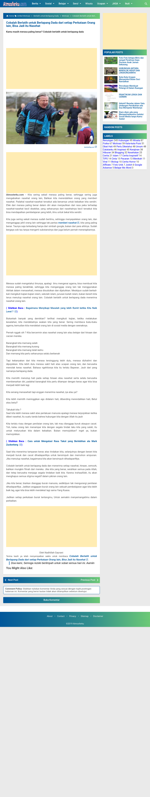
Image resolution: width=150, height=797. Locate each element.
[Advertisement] (51, 68)
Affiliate (107, 164)
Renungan (108, 140)
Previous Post (88, 580)
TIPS (105, 158)
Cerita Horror (129, 161)
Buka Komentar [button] (52, 600)
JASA (117, 3)
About (49, 616)
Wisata (89, 3)
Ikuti (129, 3)
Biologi (115, 161)
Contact (60, 616)
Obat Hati (108, 146)
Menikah (137, 158)
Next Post (13, 580)
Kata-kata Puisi (133, 143)
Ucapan (103, 3)
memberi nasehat (67, 222)
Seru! (77, 3)
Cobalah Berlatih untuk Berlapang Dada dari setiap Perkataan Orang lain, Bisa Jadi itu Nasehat (50, 24)
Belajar (64, 3)
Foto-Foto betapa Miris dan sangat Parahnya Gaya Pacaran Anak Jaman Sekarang (131, 61)
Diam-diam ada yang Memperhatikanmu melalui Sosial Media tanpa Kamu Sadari (131, 115)
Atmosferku (78, 624)
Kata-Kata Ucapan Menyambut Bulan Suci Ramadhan (129, 79)
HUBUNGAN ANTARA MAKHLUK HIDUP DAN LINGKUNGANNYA (129, 70)
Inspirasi (121, 149)
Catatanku (108, 149)
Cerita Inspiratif (130, 155)
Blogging (119, 152)
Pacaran (125, 158)
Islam (116, 155)
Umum (139, 146)
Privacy (72, 616)
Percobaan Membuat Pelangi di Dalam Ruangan (131, 87)
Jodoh (129, 164)
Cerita (106, 155)
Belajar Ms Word (123, 167)
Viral (105, 161)
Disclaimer (98, 616)
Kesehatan (133, 152)
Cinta (114, 158)
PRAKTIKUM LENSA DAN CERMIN (130, 96)
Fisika (106, 143)
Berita (37, 3)
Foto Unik (118, 164)
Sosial (50, 3)
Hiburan (107, 152)
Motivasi (117, 143)
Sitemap (84, 616)
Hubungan (123, 140)
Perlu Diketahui (124, 146)
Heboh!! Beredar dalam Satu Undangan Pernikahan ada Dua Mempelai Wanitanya (132, 105)
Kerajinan (135, 149)
